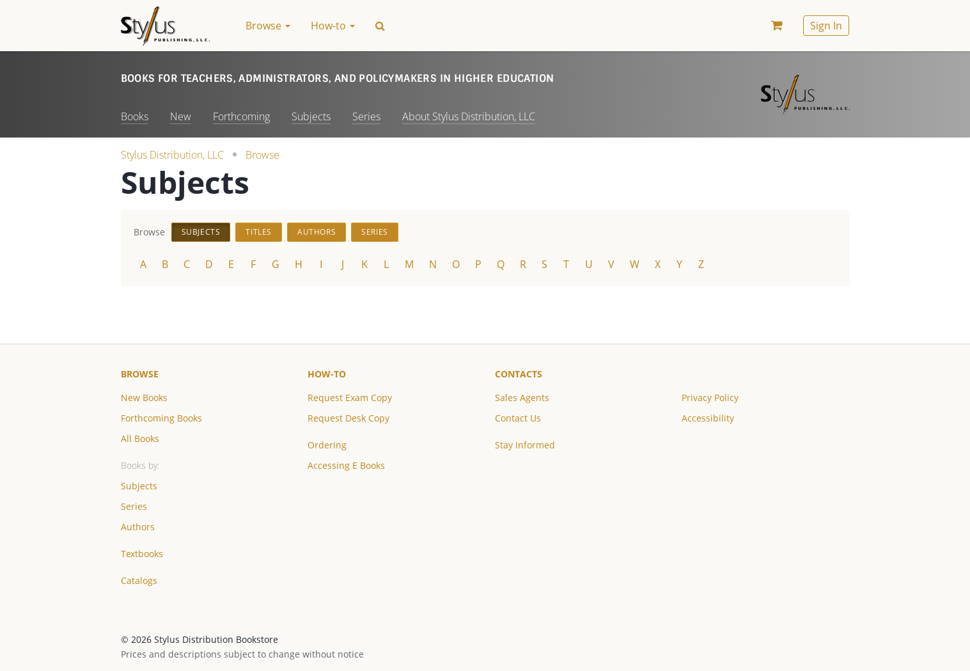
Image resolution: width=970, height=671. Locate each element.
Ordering (327, 445)
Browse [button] (268, 26)
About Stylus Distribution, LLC (468, 116)
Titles (259, 231)
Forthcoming (241, 116)
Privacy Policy (710, 397)
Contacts (518, 374)
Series (366, 116)
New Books (144, 397)
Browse (262, 155)
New (180, 116)
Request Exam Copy (350, 397)
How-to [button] (333, 26)
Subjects (311, 116)
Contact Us (518, 418)
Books (134, 116)
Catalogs (139, 580)
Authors (316, 231)
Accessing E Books (346, 465)
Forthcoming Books (161, 418)
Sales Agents (522, 397)
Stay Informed (525, 445)
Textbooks (142, 554)
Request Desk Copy (348, 418)
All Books (140, 438)
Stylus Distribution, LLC (172, 155)
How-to (327, 374)
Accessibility (708, 418)
